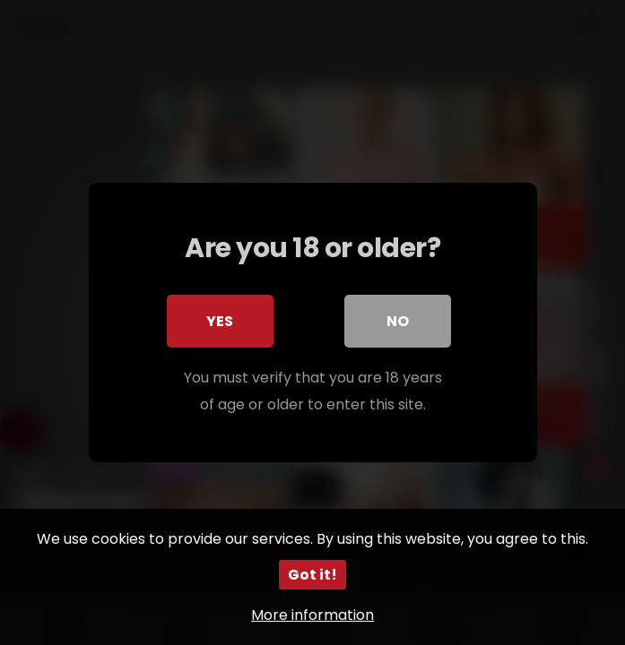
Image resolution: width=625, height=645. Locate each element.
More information (312, 615)
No (397, 321)
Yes (220, 321)
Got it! (312, 574)
